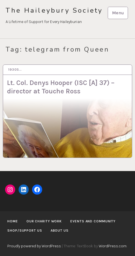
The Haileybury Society (54, 10)
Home (12, 221)
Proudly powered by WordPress (34, 246)
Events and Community (93, 221)
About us (60, 230)
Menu (118, 12)
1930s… (15, 70)
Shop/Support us (24, 230)
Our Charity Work (44, 221)
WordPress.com (113, 246)
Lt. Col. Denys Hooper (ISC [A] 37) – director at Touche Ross (60, 87)
